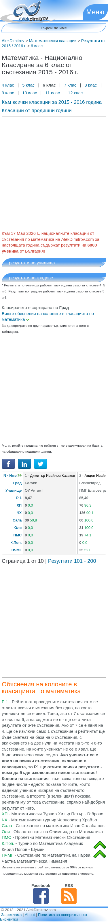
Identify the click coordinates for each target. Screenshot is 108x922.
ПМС (18, 535)
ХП (19, 505)
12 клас (76, 93)
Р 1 (19, 498)
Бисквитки (9, 919)
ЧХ (19, 513)
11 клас (52, 93)
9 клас (8, 93)
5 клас (28, 85)
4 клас (8, 85)
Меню (95, 12)
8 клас (90, 85)
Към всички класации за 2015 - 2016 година (52, 102)
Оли (18, 528)
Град (17, 483)
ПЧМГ (17, 550)
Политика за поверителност (63, 915)
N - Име (12, 476)
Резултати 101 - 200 (72, 561)
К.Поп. (16, 543)
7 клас (70, 85)
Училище (13, 491)
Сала (17, 520)
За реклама (11, 915)
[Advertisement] (54, 172)
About (30, 915)
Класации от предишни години (37, 110)
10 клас (29, 93)
